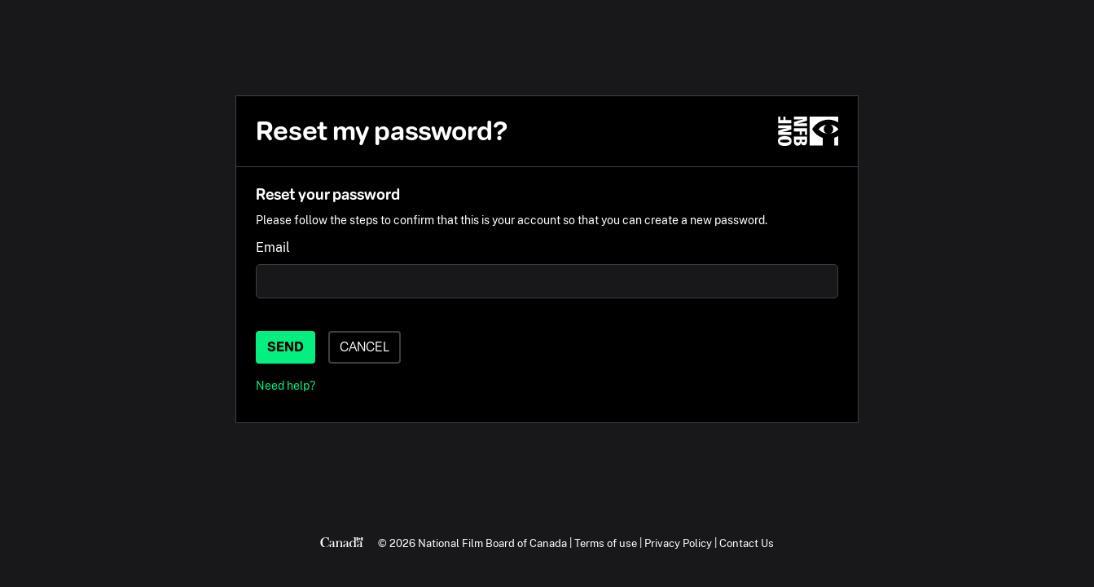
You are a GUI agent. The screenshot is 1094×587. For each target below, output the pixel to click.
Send (285, 347)
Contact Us (746, 542)
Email (273, 247)
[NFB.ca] (808, 131)
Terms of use (605, 542)
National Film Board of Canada (492, 542)
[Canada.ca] (341, 543)
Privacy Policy (678, 542)
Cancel (364, 347)
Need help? (285, 385)
